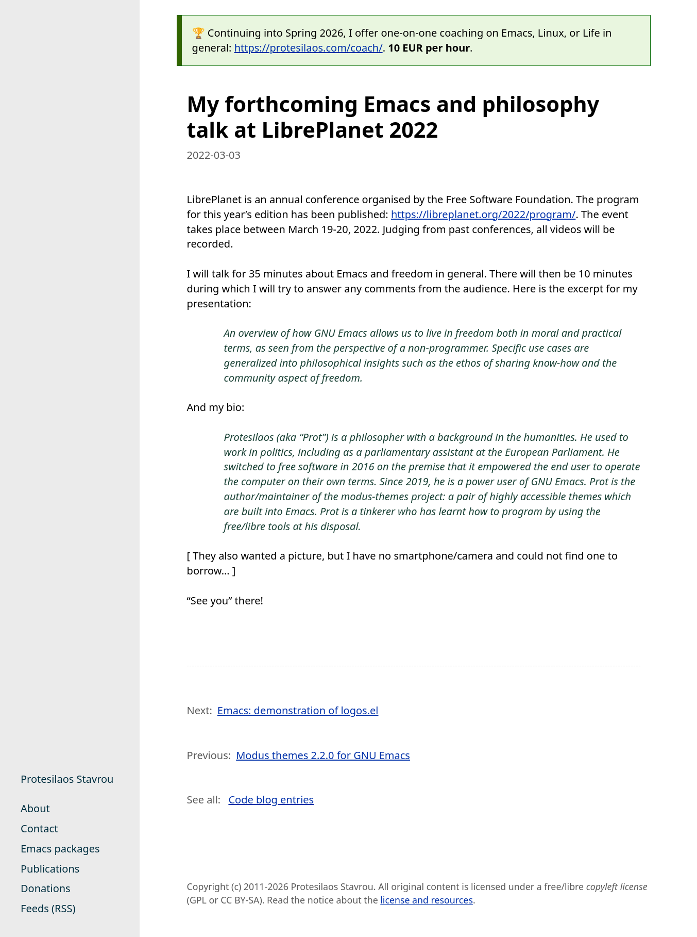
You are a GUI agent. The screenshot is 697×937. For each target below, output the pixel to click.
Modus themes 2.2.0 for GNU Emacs (323, 755)
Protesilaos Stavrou (67, 779)
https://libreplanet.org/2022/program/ (483, 214)
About (35, 808)
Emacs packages (60, 849)
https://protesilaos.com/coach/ (308, 48)
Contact (39, 828)
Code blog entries (271, 800)
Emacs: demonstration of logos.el (298, 710)
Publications (50, 869)
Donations (46, 888)
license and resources (426, 900)
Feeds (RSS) (48, 908)
